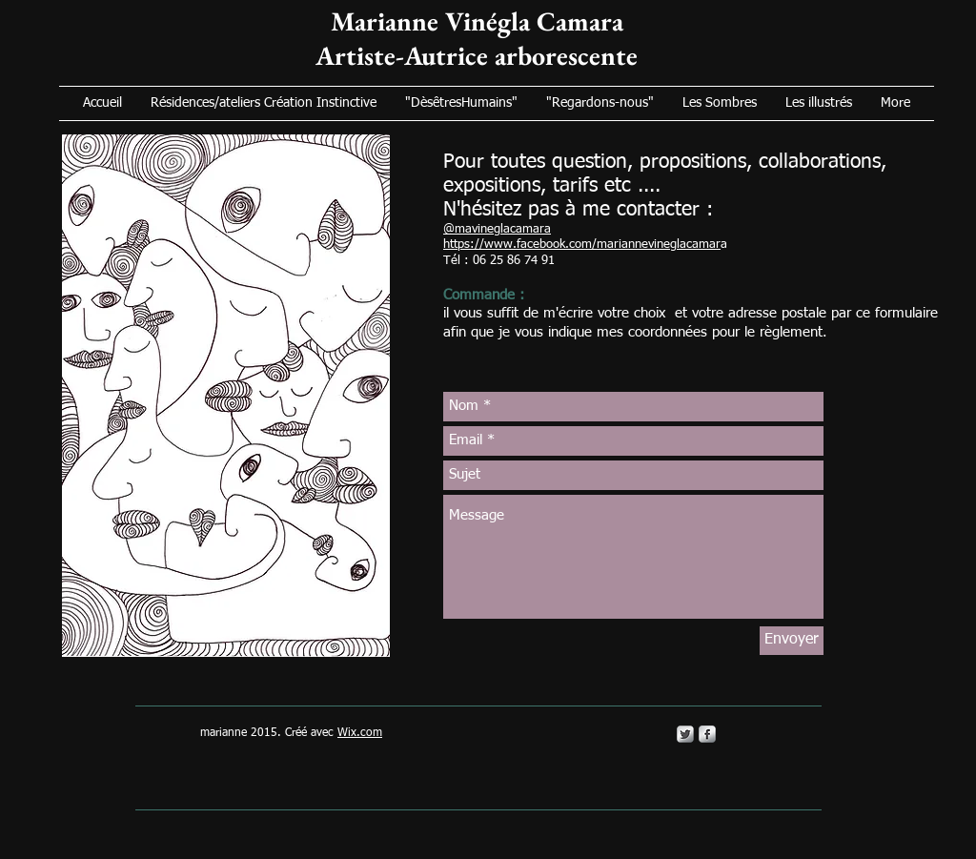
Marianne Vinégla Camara (477, 21)
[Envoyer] (792, 640)
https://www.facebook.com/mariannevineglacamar (582, 244)
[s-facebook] (707, 734)
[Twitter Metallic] (685, 734)
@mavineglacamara (497, 229)
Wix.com (359, 733)
